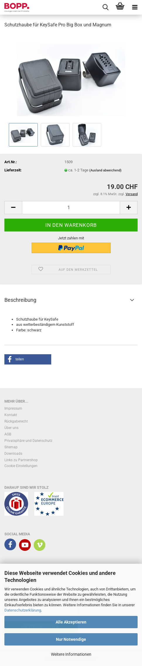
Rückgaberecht (16, 421)
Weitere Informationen (71, 654)
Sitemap (11, 447)
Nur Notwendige (71, 639)
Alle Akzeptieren (71, 622)
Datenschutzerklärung (22, 610)
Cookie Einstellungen (20, 466)
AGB (7, 434)
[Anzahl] (71, 207)
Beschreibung (20, 300)
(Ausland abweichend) (105, 170)
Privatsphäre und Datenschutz (28, 441)
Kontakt (10, 415)
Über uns (11, 428)
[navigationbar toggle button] (134, 7)
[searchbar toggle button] (105, 7)
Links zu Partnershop (21, 460)
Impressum (13, 408)
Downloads (13, 454)
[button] (13, 207)
